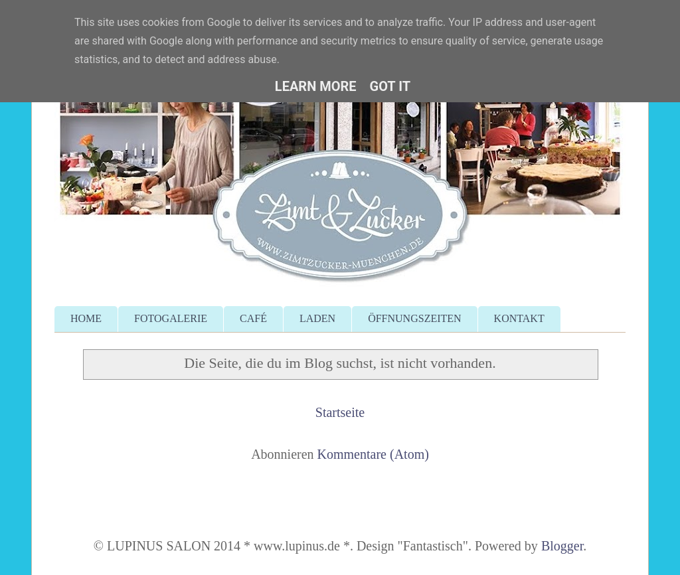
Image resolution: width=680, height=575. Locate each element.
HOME (86, 318)
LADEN (317, 318)
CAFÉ (253, 318)
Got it (390, 86)
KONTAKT (519, 318)
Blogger (562, 545)
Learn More (316, 86)
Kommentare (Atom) (373, 454)
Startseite (340, 412)
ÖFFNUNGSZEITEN (414, 318)
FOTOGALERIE (170, 318)
